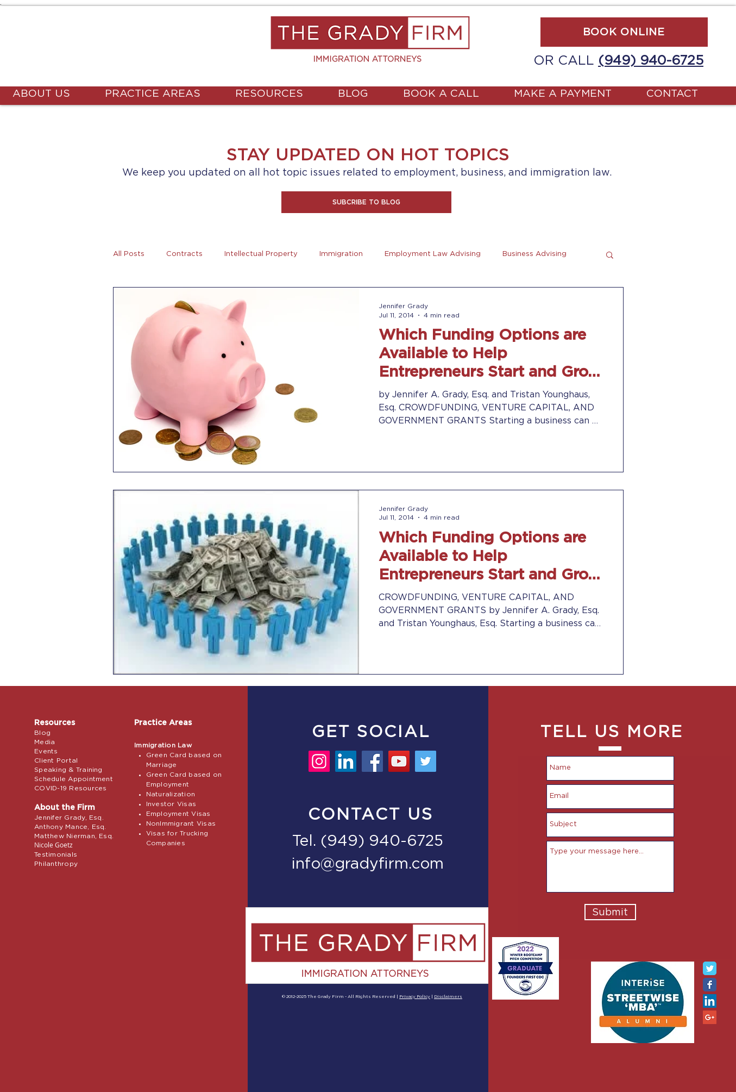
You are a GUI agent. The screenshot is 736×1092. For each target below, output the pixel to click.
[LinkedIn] (345, 761)
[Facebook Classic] (709, 984)
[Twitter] (425, 761)
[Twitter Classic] (709, 968)
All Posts (128, 254)
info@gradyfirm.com (368, 864)
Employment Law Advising (433, 254)
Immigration (341, 254)
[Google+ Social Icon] (709, 1017)
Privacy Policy (414, 997)
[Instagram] (319, 761)
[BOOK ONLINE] (624, 32)
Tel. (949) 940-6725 (367, 841)
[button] (366, 202)
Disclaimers (448, 997)
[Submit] (610, 912)
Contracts (184, 254)
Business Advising (534, 254)
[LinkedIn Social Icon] (709, 1001)
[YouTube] (399, 761)
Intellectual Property (261, 254)
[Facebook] (372, 761)
